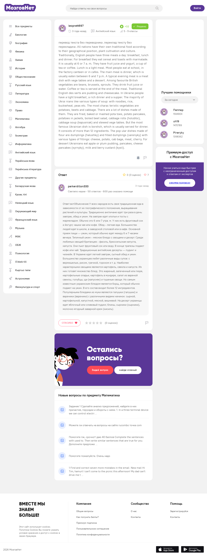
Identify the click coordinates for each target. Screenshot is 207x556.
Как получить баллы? (87, 517)
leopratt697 (76, 25)
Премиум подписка (86, 522)
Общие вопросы (84, 511)
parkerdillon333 (78, 186)
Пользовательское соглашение (92, 528)
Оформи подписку (179, 183)
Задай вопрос (100, 369)
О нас (134, 511)
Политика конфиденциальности (93, 534)
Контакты (136, 517)
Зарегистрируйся (179, 511)
